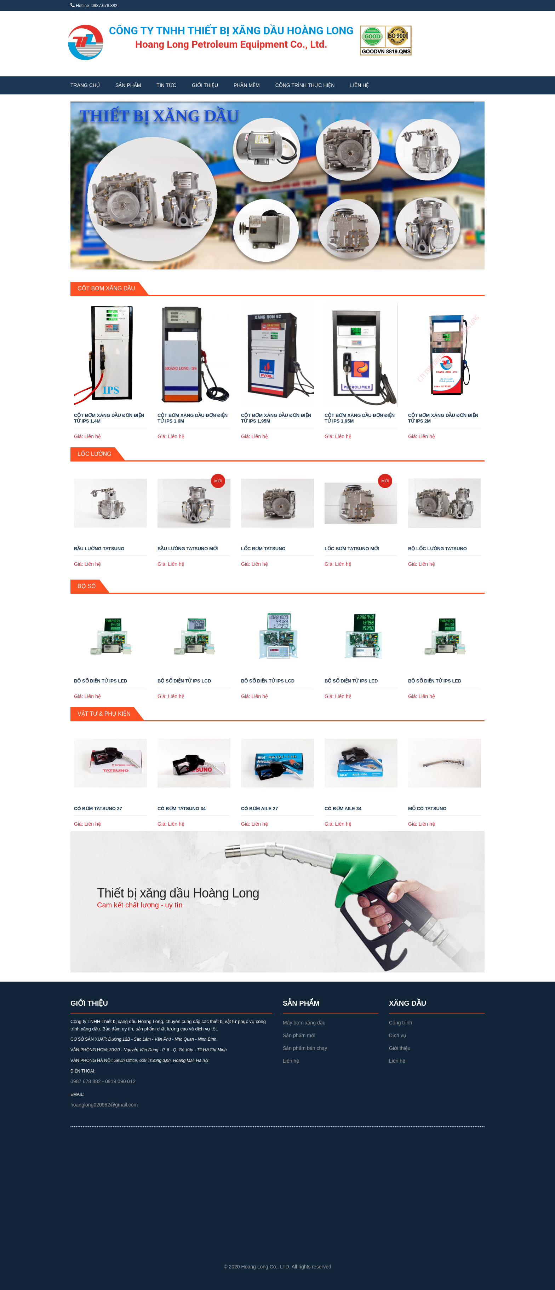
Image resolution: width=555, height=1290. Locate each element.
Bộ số (87, 586)
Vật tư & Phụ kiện (104, 714)
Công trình (400, 1022)
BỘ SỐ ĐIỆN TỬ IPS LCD (184, 681)
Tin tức (166, 85)
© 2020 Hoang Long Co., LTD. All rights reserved (277, 1266)
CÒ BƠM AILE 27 (259, 808)
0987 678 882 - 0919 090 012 (103, 1081)
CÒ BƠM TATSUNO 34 (182, 808)
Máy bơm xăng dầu (304, 1022)
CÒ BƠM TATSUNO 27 (98, 808)
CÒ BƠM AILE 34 (343, 808)
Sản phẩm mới (299, 1035)
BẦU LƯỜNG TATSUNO (99, 548)
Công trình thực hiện (305, 85)
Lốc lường (94, 454)
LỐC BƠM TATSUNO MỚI (352, 548)
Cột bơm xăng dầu (106, 288)
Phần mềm (247, 85)
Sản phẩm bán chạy (305, 1048)
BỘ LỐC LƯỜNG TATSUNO (437, 548)
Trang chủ (85, 85)
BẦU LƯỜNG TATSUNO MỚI (188, 548)
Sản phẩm (128, 85)
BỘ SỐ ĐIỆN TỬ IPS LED (100, 681)
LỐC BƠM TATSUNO (263, 548)
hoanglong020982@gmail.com (104, 1105)
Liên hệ (359, 85)
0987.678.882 (104, 5)
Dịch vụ (397, 1035)
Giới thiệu (205, 85)
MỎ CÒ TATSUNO (427, 808)
